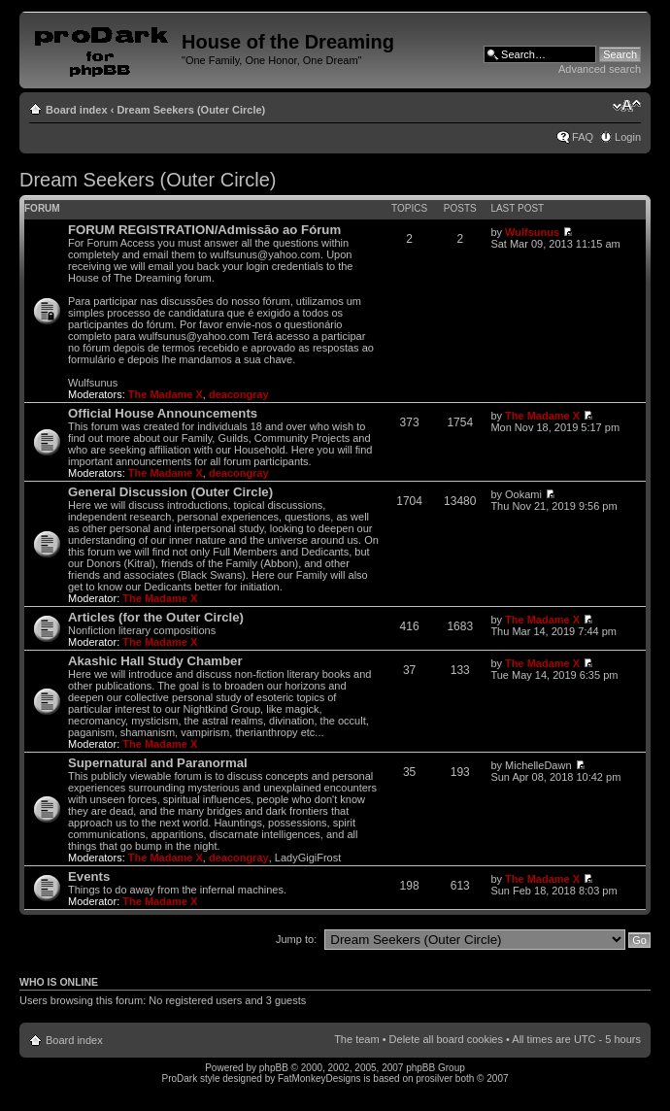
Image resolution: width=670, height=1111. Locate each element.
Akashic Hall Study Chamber (155, 661)
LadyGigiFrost (308, 857)
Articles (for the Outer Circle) (156, 617)
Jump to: (296, 939)
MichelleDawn (538, 765)
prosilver (434, 1078)
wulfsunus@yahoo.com (265, 254)
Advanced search (599, 69)
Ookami (523, 494)
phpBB (273, 1067)
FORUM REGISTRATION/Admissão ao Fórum (204, 229)
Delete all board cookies (446, 1039)
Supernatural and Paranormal (158, 763)
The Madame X (165, 394)
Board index (77, 110)
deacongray (239, 394)
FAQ (582, 137)
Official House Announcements (162, 413)
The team (356, 1039)
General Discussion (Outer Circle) (170, 492)
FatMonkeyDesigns (319, 1078)
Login (628, 137)
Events (89, 876)
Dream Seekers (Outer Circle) (191, 110)
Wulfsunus (532, 232)
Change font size (627, 106)
